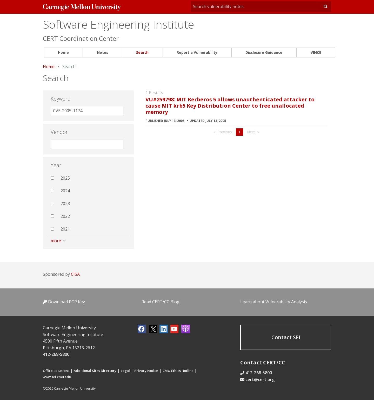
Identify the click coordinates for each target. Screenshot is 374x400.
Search (142, 52)
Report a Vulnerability (197, 52)
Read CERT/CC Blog (160, 302)
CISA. (76, 274)
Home (63, 52)
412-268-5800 (56, 354)
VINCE (316, 52)
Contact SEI (285, 337)
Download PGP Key (64, 302)
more (56, 241)
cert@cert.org (260, 379)
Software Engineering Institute (118, 24)
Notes (102, 52)
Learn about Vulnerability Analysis (273, 302)
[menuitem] (63, 52)
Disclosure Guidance (263, 52)
